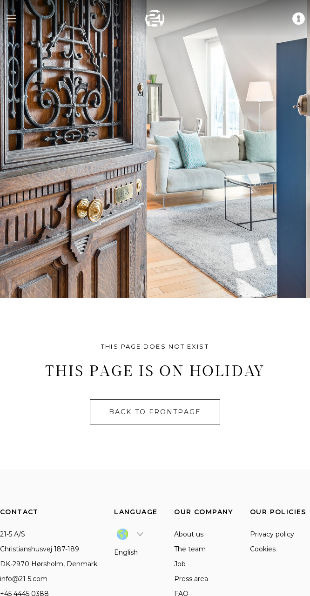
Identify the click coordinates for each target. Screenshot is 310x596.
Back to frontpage (155, 412)
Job (180, 564)
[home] (155, 18)
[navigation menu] (11, 18)
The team (190, 549)
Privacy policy (272, 534)
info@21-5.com (23, 579)
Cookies (263, 549)
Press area (191, 579)
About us (188, 534)
